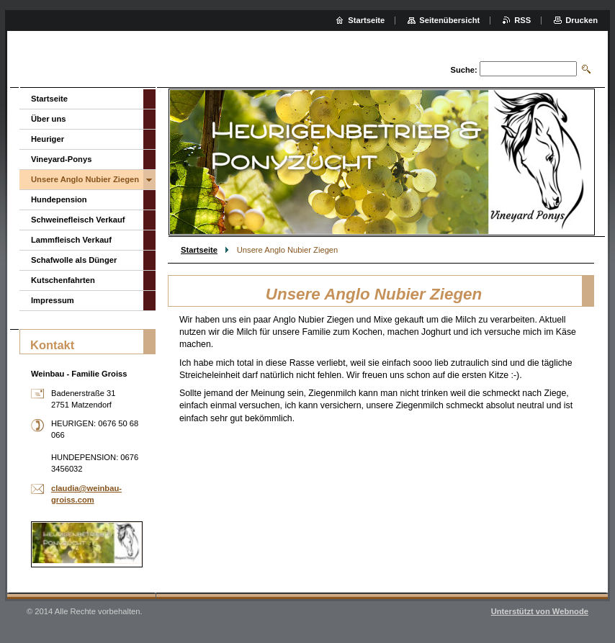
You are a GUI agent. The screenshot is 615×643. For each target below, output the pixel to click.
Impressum (52, 300)
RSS (522, 20)
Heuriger (47, 139)
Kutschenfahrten (63, 280)
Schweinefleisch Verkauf (78, 219)
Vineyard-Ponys (61, 159)
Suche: (463, 70)
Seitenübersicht (449, 20)
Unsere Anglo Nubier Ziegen (85, 179)
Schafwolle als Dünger (74, 260)
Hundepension (59, 199)
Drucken (581, 20)
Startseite (199, 250)
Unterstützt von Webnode (539, 611)
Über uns (48, 118)
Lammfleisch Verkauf (71, 239)
